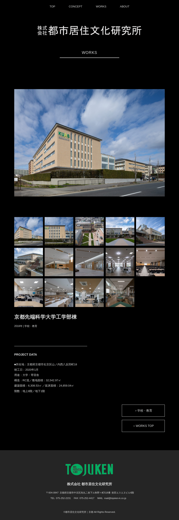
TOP (52, 6)
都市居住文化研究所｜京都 (79, 512)
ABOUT (124, 6)
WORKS (101, 6)
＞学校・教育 (143, 410)
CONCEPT (75, 6)
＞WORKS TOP (143, 425)
